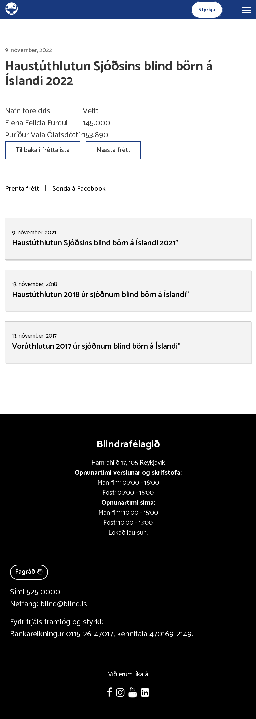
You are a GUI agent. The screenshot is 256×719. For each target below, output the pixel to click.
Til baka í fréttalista (43, 150)
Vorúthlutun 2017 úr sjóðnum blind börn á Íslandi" (96, 346)
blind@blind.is (63, 604)
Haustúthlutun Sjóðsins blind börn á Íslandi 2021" (95, 243)
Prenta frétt (22, 188)
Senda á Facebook (78, 188)
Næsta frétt (113, 150)
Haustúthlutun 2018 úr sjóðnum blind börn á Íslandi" (100, 294)
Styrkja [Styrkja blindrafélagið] (206, 9)
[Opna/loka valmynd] (246, 9)
